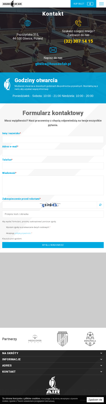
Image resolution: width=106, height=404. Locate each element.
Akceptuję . (17, 233)
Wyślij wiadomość (53, 245)
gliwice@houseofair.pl (53, 64)
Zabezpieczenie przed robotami (21, 198)
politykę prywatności (23, 233)
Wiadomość (9, 173)
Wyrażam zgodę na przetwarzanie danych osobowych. (26, 227)
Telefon (7, 159)
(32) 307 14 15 (78, 41)
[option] (35, 339)
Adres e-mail (10, 146)
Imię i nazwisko (11, 133)
